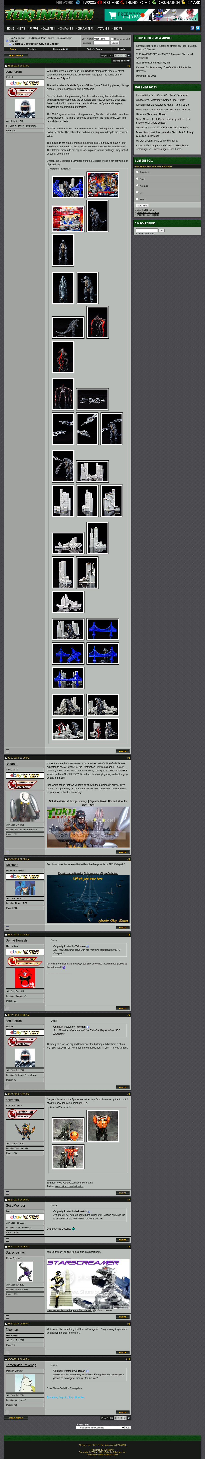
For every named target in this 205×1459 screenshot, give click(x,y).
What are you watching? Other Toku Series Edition (163, 109)
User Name (87, 39)
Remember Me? (120, 39)
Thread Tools (120, 60)
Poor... (143, 199)
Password (86, 43)
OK (141, 192)
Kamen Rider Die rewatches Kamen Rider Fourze (162, 104)
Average (144, 186)
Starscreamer (15, 1252)
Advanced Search (146, 233)
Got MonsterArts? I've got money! (68, 801)
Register (32, 49)
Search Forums (145, 223)
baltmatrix (12, 1100)
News (21, 28)
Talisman (12, 865)
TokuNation (33, 38)
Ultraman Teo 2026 (146, 75)
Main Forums (47, 38)
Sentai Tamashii (17, 940)
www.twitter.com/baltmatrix (69, 1186)
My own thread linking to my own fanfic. (157, 140)
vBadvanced (105, 1454)
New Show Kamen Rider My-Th (153, 62)
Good (142, 179)
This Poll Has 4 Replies (148, 215)
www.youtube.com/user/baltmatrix (75, 1182)
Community (60, 49)
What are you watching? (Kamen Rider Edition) (161, 100)
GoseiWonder (15, 1205)
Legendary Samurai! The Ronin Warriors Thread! (162, 127)
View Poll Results (145, 210)
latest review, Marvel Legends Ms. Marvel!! (69, 1310)
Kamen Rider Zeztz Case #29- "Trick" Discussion (162, 95)
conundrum (14, 71)
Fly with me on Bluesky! (70, 873)
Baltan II (11, 764)
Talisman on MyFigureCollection (101, 873)
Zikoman (12, 1329)
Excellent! (144, 172)
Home (10, 28)
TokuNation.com (17, 38)
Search (121, 49)
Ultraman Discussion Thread (151, 114)
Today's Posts (94, 49)
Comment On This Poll (148, 212)
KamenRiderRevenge (21, 1365)
